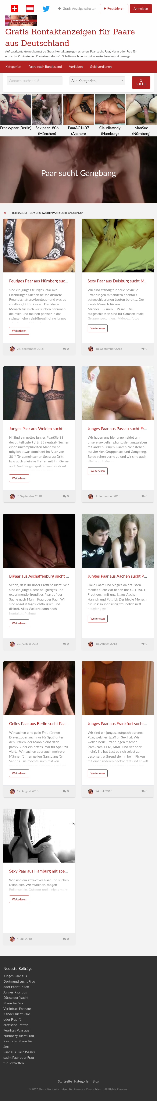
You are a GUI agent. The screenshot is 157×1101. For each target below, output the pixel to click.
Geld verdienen (101, 66)
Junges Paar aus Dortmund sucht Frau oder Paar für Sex (19, 981)
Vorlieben (76, 66)
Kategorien (13, 66)
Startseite (65, 1081)
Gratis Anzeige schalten (77, 8)
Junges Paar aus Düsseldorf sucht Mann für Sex (15, 997)
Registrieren (115, 8)
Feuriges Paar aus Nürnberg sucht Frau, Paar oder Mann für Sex (65, 280)
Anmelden (140, 8)
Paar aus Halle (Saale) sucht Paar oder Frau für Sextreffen (19, 1057)
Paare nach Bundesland (45, 66)
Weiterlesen (19, 330)
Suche (141, 82)
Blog (96, 1081)
